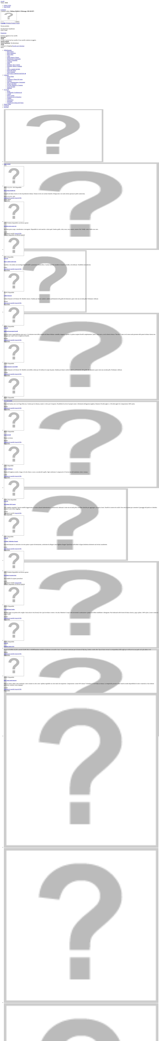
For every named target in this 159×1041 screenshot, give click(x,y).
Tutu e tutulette (11, 72)
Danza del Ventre (11, 70)
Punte (8, 78)
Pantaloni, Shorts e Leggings (14, 66)
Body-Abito (10, 54)
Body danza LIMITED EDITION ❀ (16, 73)
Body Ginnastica (11, 53)
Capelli (9, 94)
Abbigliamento (8, 50)
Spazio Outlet (7, 104)
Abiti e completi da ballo (13, 69)
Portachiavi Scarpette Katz (10, 575)
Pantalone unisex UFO (9, 646)
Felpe (8, 63)
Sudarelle (9, 62)
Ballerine (9, 88)
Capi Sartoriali (7, 434)
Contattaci (3, 9)
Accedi (2, 1)
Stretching (9, 101)
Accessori (6, 89)
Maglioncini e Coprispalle (14, 59)
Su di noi (6, 107)
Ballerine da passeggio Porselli (11, 331)
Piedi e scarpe (10, 95)
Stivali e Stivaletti (11, 83)
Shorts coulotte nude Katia (10, 261)
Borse (8, 91)
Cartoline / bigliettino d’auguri (11, 541)
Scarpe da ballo (11, 86)
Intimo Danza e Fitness (13, 57)
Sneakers (9, 81)
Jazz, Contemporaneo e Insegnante (16, 82)
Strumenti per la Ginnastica (14, 97)
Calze (8, 56)
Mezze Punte (10, 76)
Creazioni (6, 105)
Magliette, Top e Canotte (13, 64)
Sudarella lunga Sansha (9, 609)
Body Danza (10, 51)
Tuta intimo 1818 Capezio (10, 504)
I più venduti (7, 164)
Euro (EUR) (7, 7)
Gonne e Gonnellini (12, 60)
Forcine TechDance (8, 468)
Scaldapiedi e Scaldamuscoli (14, 92)
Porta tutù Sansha (8, 400)
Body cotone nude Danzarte (10, 680)
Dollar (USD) (7, 5)
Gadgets (9, 98)
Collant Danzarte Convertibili (11, 366)
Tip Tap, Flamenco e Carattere (15, 85)
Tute (8, 67)
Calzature (6, 75)
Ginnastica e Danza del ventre (15, 79)
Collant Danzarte (8, 295)
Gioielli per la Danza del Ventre (15, 102)
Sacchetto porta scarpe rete (10, 226)
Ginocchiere (10, 100)
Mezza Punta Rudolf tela (9, 190)
